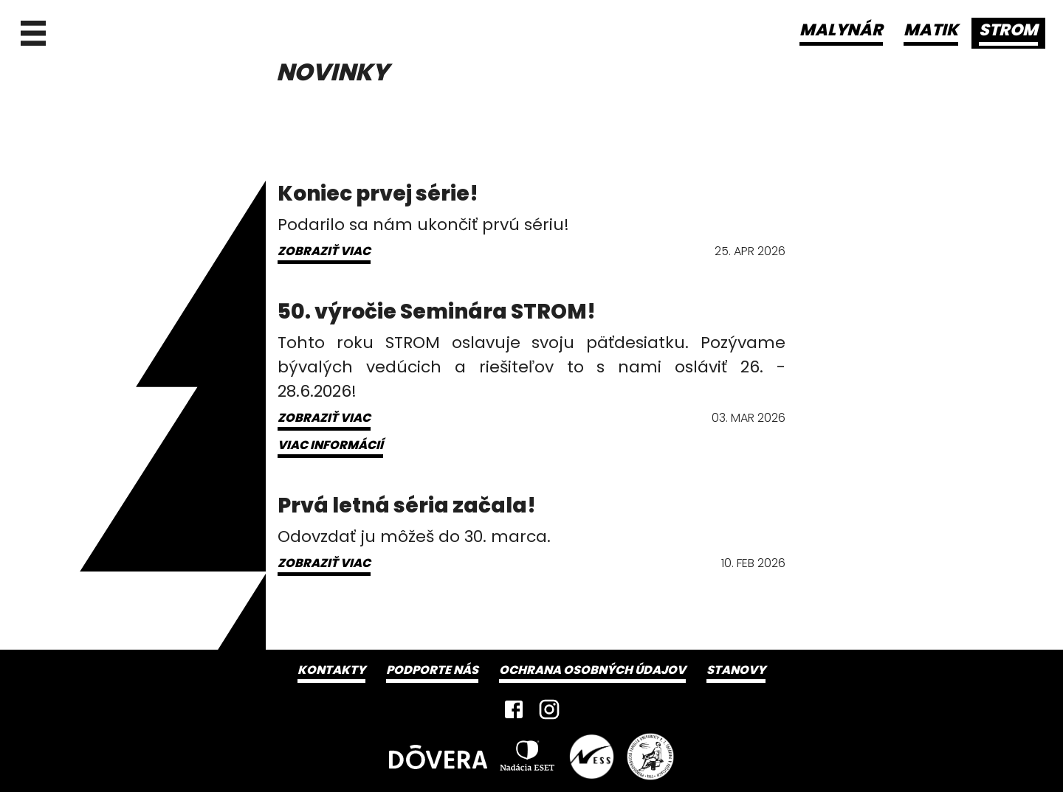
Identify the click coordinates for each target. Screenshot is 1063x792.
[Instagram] (549, 709)
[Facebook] (514, 709)
